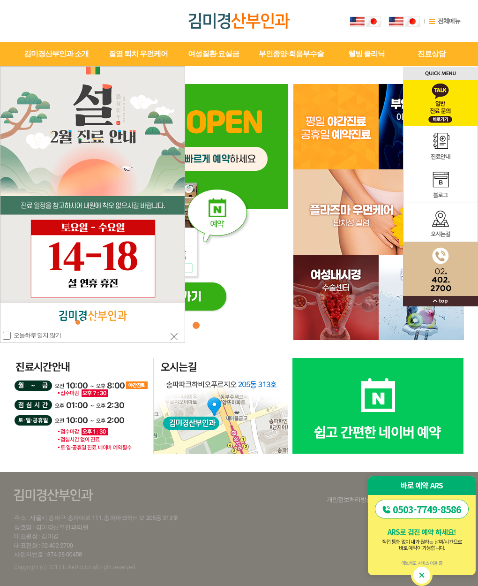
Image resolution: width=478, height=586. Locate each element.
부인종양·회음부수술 (291, 53)
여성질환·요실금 (213, 53)
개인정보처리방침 (349, 499)
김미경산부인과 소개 (56, 53)
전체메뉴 (449, 20)
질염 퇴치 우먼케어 (138, 53)
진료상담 (432, 53)
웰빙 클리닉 (366, 53)
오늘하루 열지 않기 (37, 335)
